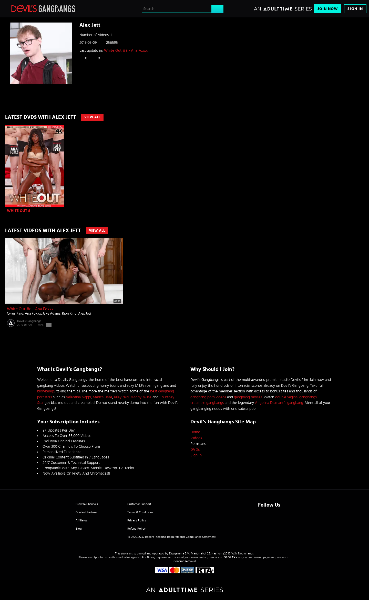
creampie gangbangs (207, 403)
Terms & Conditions (140, 512)
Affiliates (81, 520)
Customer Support (139, 504)
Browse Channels (87, 504)
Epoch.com (101, 557)
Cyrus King (15, 313)
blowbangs (46, 391)
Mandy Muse (140, 397)
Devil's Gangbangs (29, 321)
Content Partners (86, 512)
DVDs (195, 450)
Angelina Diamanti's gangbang (279, 403)
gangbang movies (248, 397)
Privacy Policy (136, 520)
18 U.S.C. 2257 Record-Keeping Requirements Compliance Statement (171, 536)
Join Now (327, 9)
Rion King (69, 313)
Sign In (355, 9)
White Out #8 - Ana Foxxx (126, 50)
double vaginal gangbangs (296, 397)
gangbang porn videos (208, 397)
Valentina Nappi (78, 397)
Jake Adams (51, 313)
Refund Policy (136, 528)
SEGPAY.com (233, 557)
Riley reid (121, 397)
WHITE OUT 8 (18, 211)
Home (195, 432)
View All (92, 117)
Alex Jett (84, 313)
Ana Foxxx (33, 313)
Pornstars (198, 444)
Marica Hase (102, 397)
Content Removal (184, 561)
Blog (79, 528)
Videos (196, 438)
